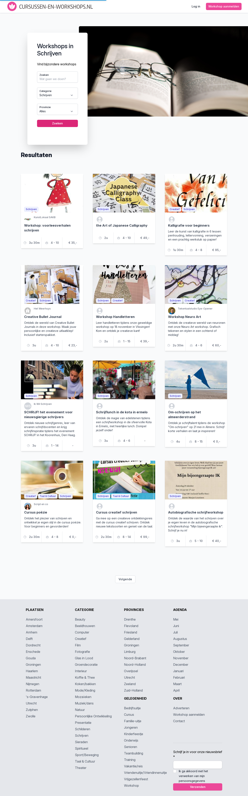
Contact (179, 721)
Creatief (80, 639)
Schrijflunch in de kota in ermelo (122, 412)
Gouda (31, 658)
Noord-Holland (135, 665)
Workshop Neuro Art (184, 317)
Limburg (129, 652)
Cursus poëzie (35, 512)
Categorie (45, 91)
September (181, 645)
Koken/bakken (85, 684)
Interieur (81, 671)
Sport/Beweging (87, 755)
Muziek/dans (84, 703)
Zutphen (32, 710)
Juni (176, 626)
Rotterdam (33, 690)
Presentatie (83, 723)
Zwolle (30, 716)
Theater (80, 768)
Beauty (80, 619)
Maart (177, 684)
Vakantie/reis (133, 766)
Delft (29, 639)
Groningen (33, 665)
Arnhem (31, 632)
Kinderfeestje (133, 734)
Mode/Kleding (85, 690)
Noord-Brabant (135, 658)
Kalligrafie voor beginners (189, 225)
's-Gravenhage (37, 697)
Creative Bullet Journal (42, 317)
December (180, 665)
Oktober (179, 652)
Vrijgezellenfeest (136, 779)
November (180, 658)
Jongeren (131, 727)
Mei (175, 619)
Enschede (33, 652)
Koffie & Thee (85, 677)
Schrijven (81, 735)
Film (78, 645)
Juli (175, 632)
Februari (179, 677)
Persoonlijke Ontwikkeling (93, 716)
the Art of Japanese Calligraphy (122, 225)
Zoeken (44, 74)
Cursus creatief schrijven (116, 512)
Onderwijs (131, 740)
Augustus (180, 639)
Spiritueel (81, 748)
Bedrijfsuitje (132, 708)
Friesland (130, 632)
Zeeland (130, 684)
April (176, 690)
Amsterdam (34, 626)
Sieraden (81, 742)
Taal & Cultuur (85, 761)
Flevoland (131, 626)
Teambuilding (133, 753)
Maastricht (33, 677)
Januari (178, 671)
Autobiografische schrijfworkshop (195, 512)
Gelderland (132, 639)
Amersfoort (34, 619)
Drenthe (130, 619)
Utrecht (31, 703)
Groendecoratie (86, 665)
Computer (82, 632)
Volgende (125, 579)
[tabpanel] (124, 82)
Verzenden (198, 787)
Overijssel (131, 671)
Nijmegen (32, 684)
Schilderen (82, 729)
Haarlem (32, 671)
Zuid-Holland (133, 690)
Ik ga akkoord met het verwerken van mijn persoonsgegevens (193, 775)
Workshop (131, 785)
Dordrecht (33, 645)
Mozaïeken (83, 697)
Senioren (130, 747)
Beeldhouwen (85, 626)
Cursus (129, 715)
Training (129, 760)
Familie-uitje (132, 721)
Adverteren (181, 708)
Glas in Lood (84, 658)
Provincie (45, 107)
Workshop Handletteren (115, 317)
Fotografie (82, 652)
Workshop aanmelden (189, 715)
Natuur (80, 710)
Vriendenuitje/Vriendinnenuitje (145, 773)
